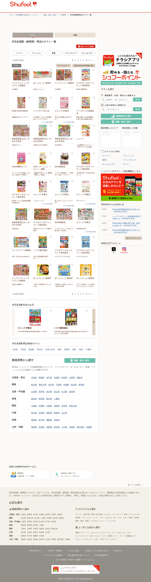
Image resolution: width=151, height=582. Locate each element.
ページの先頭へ (134, 485)
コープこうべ (88, 539)
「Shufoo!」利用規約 (54, 551)
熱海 (81, 349)
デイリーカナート (111, 539)
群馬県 (81, 385)
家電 (53, 53)
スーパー (19, 53)
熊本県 (57, 427)
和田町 (67, 349)
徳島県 (34, 420)
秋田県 (64, 377)
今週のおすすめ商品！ (40, 145)
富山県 (57, 392)
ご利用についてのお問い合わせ (96, 551)
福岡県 (34, 427)
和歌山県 (73, 406)
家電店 (78, 518)
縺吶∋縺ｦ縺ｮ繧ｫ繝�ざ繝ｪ (84, 66)
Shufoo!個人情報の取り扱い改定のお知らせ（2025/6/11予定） (126, 224)
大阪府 (34, 406)
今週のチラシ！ (17, 145)
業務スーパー (80, 533)
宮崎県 (72, 427)
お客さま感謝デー (18, 284)
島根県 (57, 413)
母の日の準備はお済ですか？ (63, 118)
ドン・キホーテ (92, 533)
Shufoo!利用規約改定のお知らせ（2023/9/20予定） (126, 231)
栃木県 (74, 385)
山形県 (72, 377)
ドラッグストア (70, 53)
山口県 (64, 413)
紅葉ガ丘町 (50, 349)
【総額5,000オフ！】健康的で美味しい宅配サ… (42, 174)
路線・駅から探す (50, 15)
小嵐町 (88, 349)
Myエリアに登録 (85, 46)
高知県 (57, 420)
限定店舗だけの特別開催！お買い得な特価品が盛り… (85, 118)
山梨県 (34, 392)
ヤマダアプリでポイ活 (62, 256)
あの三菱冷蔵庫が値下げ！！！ (40, 257)
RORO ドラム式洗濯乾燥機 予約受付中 (21, 201)
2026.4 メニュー (38, 89)
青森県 (41, 377)
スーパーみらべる (118, 533)
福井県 (72, 392)
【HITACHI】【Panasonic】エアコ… (85, 174)
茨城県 (66, 385)
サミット (79, 539)
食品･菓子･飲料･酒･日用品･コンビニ (96, 514)
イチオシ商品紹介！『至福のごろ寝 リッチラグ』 (64, 174)
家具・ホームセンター (132, 514)
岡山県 (34, 413)
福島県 (79, 377)
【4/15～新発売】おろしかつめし (42, 285)
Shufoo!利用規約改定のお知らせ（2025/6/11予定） (126, 210)
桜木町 (40, 349)
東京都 (34, 385)
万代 (91, 536)
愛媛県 (49, 420)
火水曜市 (15, 89)
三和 (101, 539)
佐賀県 (41, 427)
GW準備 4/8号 (81, 228)
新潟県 (49, 392)
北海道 (34, 377)
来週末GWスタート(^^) (19, 117)
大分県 (64, 427)
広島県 (41, 413)
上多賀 (15, 349)
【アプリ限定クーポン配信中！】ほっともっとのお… (85, 285)
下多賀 (23, 349)
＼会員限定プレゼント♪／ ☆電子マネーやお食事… (85, 146)
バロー (96, 539)
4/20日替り (15, 228)
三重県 (57, 399)
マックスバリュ (105, 533)
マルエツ (97, 536)
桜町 (60, 349)
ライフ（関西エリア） (110, 536)
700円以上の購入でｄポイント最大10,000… (64, 285)
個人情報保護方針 (101, 555)
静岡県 (63, 15)
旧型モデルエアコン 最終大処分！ (42, 229)
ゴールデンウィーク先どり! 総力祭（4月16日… (64, 229)
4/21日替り (58, 145)
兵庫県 (41, 406)
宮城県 (57, 377)
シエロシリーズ (38, 201)
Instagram (124, 250)
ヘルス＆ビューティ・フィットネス (103, 521)
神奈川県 (42, 385)
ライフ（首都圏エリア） (128, 536)
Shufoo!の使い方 (35, 551)
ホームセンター (87, 53)
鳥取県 (49, 413)
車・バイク (117, 518)
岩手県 (49, 377)
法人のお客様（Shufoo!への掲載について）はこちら (75, 560)
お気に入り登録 (29, 69)
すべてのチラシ (63, 66)
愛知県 (34, 399)
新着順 (16, 66)
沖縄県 (89, 427)
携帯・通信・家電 (82, 521)
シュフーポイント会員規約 (52, 555)
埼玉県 (51, 385)
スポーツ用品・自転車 (131, 518)
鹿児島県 (80, 427)
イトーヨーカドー (82, 536)
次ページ (90, 60)
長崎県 (49, 427)
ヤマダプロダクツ (82, 256)
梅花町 (31, 349)
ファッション (37, 53)
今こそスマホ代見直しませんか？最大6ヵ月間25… (21, 174)
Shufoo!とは (117, 551)
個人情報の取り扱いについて (78, 555)
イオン (128, 533)
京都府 (49, 406)
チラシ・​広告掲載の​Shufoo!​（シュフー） (24, 15)
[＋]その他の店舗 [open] (47, 122)
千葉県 (59, 385)
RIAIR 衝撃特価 (81, 89)
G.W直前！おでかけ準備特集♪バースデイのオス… (42, 118)
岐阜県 (49, 399)
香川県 (41, 420)
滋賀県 (57, 406)
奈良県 (64, 406)
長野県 (41, 392)
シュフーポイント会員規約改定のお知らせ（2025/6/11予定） (126, 217)
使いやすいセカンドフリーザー (64, 201)
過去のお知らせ (133, 238)
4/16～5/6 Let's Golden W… (21, 256)
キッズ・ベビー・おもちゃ (102, 518)
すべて (125, 164)
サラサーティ (80, 201)
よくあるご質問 (73, 551)
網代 (74, 349)
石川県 (64, 392)
